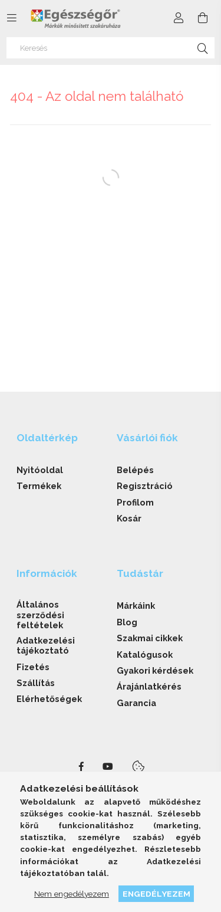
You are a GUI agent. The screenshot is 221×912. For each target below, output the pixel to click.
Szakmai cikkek (150, 638)
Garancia (136, 703)
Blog (127, 622)
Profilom (135, 502)
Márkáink (136, 606)
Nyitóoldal (40, 470)
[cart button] (203, 18)
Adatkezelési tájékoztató (46, 645)
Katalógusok (145, 654)
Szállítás (36, 683)
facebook (81, 767)
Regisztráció (145, 486)
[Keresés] (110, 47)
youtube (108, 767)
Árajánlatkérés (149, 686)
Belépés (135, 470)
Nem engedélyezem (71, 893)
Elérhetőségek (49, 699)
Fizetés (33, 667)
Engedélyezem (156, 893)
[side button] (12, 18)
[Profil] (178, 18)
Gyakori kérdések (155, 670)
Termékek (39, 486)
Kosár (129, 518)
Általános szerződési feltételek (40, 614)
